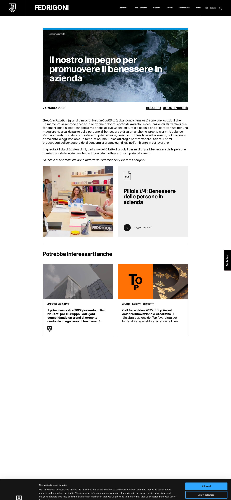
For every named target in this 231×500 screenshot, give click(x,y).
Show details (154, 494)
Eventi (127, 304)
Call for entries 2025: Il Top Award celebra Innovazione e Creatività (147, 312)
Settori (170, 8)
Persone (156, 8)
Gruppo (154, 108)
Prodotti (149, 304)
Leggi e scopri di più (138, 227)
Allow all (206, 467)
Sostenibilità (184, 8)
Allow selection (206, 476)
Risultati (64, 304)
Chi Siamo (123, 8)
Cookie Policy (134, 484)
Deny (206, 484)
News (198, 8)
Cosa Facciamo (140, 8)
